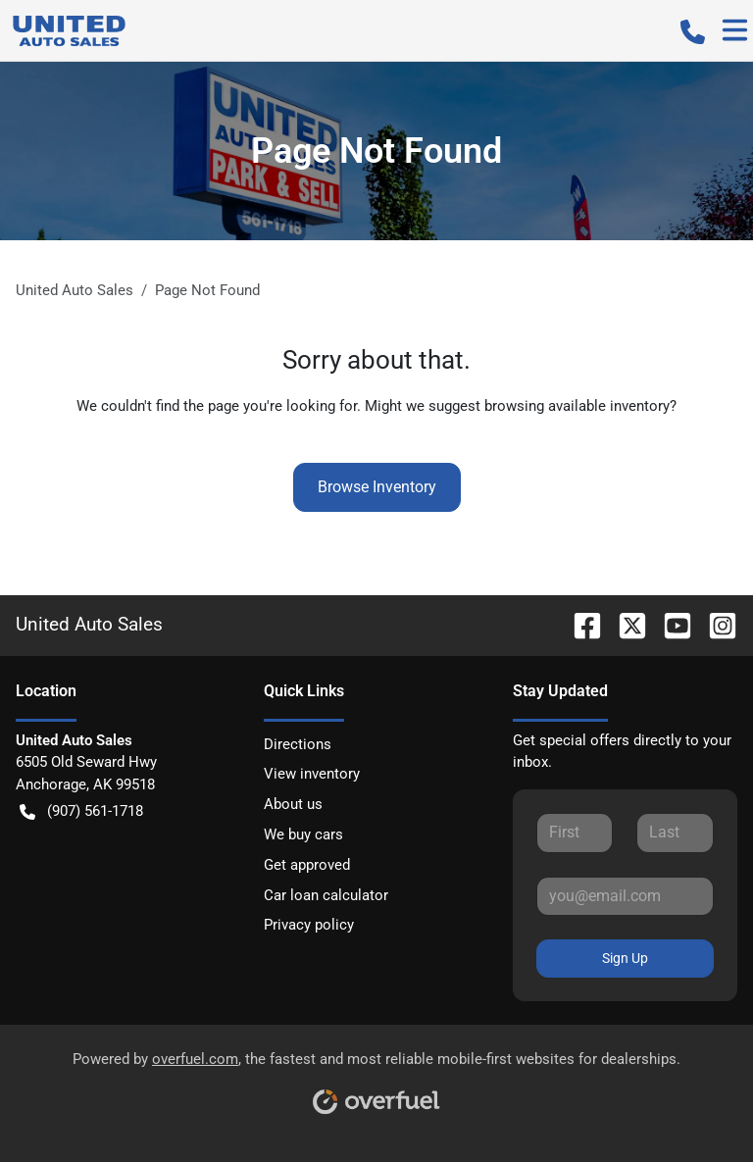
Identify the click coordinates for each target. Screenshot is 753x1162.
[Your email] (625, 896)
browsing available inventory (577, 406)
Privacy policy (309, 925)
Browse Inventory (377, 487)
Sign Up (625, 958)
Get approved (307, 865)
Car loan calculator (326, 895)
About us (293, 804)
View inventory (312, 774)
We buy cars (303, 834)
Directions (297, 744)
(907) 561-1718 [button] (81, 811)
